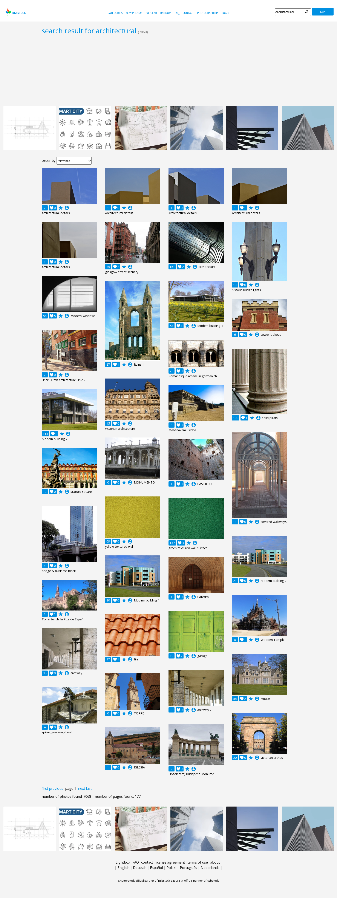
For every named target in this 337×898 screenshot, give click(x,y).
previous (56, 788)
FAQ (177, 13)
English (123, 867)
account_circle (66, 207)
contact (188, 13)
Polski (171, 867)
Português (188, 867)
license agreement (170, 862)
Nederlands (210, 867)
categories (115, 13)
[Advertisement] (168, 70)
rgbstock (15, 12)
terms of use (197, 862)
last (89, 788)
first (45, 788)
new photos (134, 13)
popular (151, 13)
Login (225, 13)
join (323, 12)
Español (156, 867)
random (165, 13)
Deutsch (139, 867)
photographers (207, 13)
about (215, 862)
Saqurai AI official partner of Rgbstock (195, 881)
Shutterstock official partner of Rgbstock (144, 881)
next (81, 788)
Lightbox (123, 862)
